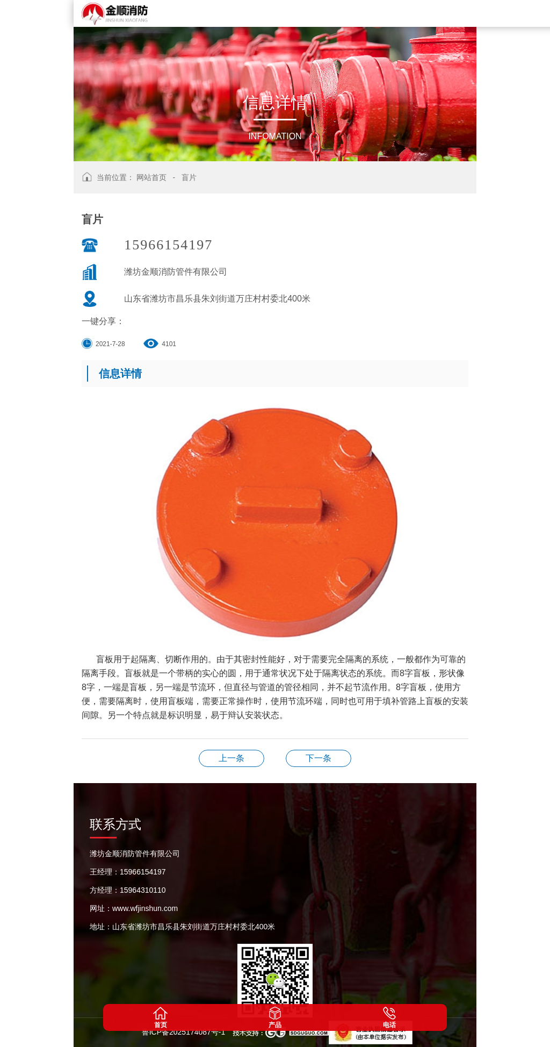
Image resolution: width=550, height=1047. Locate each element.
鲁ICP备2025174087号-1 (185, 1032)
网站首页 (151, 177)
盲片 (189, 177)
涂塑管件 (318, 758)
